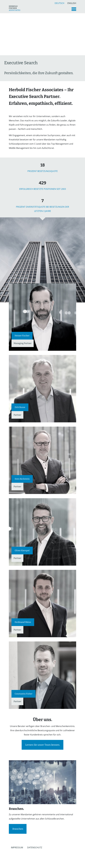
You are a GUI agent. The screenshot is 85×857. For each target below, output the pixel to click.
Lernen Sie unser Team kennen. (42, 744)
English (71, 3)
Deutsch (59, 3)
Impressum (17, 847)
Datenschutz (34, 847)
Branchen (17, 828)
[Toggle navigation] (74, 9)
